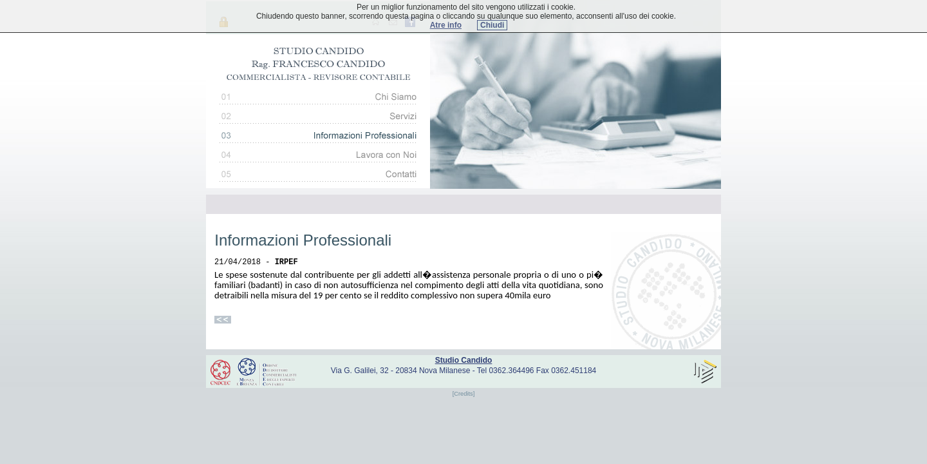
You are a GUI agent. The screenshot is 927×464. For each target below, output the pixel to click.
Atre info (446, 25)
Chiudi (492, 25)
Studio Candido (463, 360)
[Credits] (464, 394)
